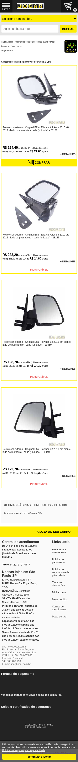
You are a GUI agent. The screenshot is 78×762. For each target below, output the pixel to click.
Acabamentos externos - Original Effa (23, 513)
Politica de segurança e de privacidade (23, 750)
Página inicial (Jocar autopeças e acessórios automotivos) (27, 42)
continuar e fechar (39, 756)
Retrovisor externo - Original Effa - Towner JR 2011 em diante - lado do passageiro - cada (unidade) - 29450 (37, 343)
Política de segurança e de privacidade (60, 572)
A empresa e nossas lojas (59, 551)
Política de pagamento (58, 561)
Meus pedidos (60, 599)
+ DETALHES (68, 154)
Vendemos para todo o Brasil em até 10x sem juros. (34, 684)
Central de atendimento (59, 608)
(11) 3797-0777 (21, 564)
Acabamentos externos (11, 46)
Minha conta (59, 592)
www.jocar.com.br (17, 646)
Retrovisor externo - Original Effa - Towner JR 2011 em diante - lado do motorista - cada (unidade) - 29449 (37, 450)
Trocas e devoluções (58, 584)
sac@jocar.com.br (21, 664)
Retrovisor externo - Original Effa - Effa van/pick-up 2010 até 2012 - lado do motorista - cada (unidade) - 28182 (35, 129)
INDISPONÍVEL (39, 269)
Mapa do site (59, 616)
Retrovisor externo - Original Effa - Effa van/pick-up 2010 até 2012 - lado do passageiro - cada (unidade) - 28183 (35, 236)
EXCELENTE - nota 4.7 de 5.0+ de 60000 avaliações (43, 724)
